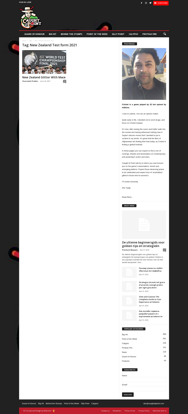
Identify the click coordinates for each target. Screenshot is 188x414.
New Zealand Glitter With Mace (44, 77)
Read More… (127, 197)
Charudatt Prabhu (30, 81)
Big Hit (52, 34)
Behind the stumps (71, 34)
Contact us (105, 411)
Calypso (133, 34)
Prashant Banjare (129, 250)
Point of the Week (97, 34)
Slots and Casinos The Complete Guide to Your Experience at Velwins (150, 299)
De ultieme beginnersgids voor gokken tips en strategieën (143, 244)
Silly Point (118, 34)
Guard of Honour (34, 34)
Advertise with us (159, 411)
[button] (164, 34)
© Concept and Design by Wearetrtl (37, 411)
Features (126, 361)
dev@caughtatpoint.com (153, 403)
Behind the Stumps (54, 403)
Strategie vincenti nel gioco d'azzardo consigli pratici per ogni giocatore (152, 285)
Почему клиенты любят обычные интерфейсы (151, 269)
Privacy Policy (144, 411)
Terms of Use (130, 411)
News (124, 352)
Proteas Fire (149, 34)
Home (24, 41)
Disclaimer (117, 411)
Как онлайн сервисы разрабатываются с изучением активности (150, 314)
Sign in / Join (25, 2)
